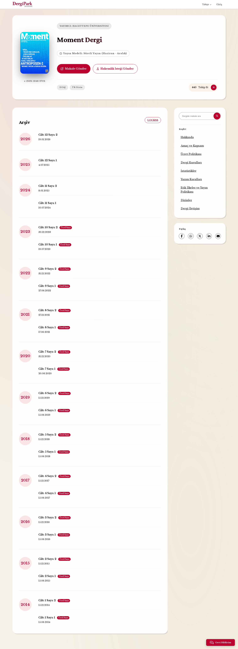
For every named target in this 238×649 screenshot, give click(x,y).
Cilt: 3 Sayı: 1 (54, 534)
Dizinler (186, 200)
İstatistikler (188, 170)
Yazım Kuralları (191, 179)
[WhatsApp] (191, 236)
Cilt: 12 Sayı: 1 (47, 160)
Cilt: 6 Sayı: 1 (54, 410)
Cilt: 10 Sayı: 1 (54, 244)
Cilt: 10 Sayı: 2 (55, 227)
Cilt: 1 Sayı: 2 (54, 600)
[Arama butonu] (217, 116)
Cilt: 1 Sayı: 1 (53, 617)
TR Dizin (77, 87)
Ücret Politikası (191, 154)
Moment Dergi (78, 39)
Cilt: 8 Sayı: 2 (54, 310)
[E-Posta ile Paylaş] (218, 236)
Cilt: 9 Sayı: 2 (54, 268)
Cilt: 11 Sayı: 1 (47, 202)
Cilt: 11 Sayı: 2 (47, 185)
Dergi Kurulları (191, 162)
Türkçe (206, 4)
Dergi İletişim (190, 208)
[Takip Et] (213, 87)
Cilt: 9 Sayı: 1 (54, 286)
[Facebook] (181, 236)
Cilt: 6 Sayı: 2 (54, 393)
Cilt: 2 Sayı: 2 (54, 559)
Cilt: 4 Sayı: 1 (54, 493)
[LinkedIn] (209, 236)
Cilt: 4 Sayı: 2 (54, 476)
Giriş (219, 4)
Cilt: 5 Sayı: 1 (54, 451)
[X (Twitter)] (200, 236)
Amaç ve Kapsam (192, 145)
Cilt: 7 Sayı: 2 (54, 351)
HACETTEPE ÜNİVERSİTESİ (90, 26)
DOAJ (62, 87)
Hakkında (187, 137)
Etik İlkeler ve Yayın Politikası (194, 189)
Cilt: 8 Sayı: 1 (54, 327)
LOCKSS (153, 120)
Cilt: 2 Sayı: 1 (54, 576)
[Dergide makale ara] (200, 116)
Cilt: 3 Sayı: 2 (54, 517)
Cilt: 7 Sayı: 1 (53, 368)
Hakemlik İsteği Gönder (114, 68)
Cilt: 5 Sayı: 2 (54, 434)
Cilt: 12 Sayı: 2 (47, 134)
